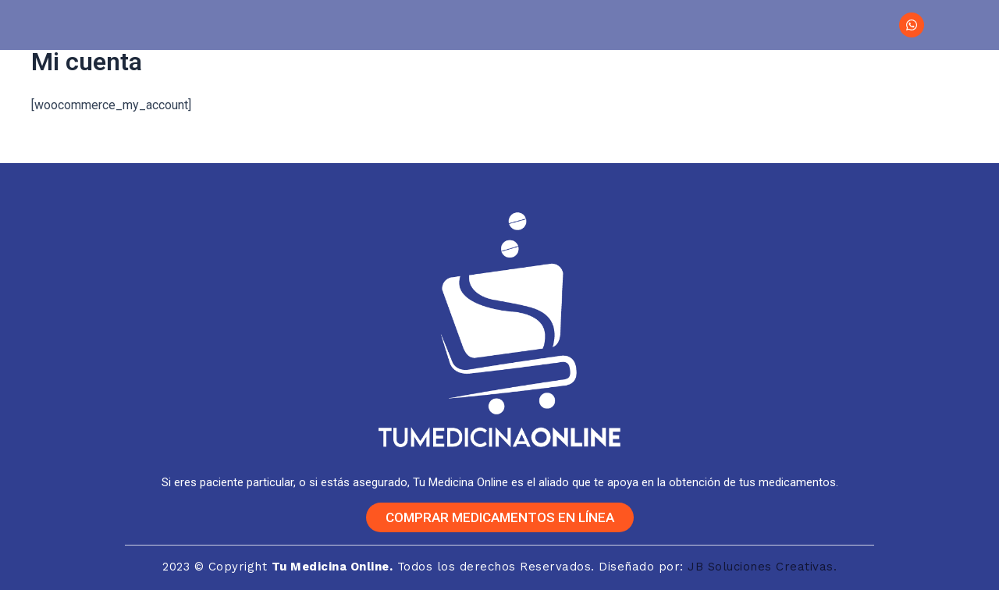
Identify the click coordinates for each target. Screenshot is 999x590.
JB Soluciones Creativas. (762, 567)
